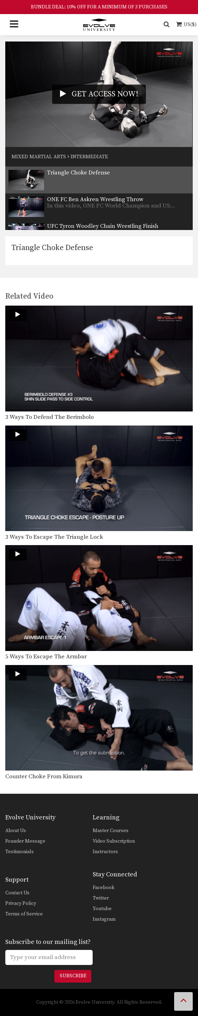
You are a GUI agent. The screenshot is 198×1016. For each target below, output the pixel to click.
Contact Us (17, 893)
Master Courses (110, 831)
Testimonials (19, 852)
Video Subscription (114, 841)
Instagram (104, 919)
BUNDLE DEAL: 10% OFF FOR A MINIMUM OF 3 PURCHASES (99, 7)
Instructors (105, 852)
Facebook (103, 887)
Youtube (102, 909)
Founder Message (25, 841)
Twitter (101, 898)
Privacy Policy (20, 903)
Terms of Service (24, 914)
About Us (15, 831)
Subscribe (73, 976)
